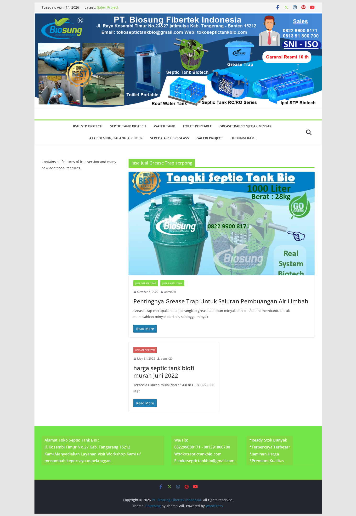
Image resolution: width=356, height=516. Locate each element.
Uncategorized (145, 350)
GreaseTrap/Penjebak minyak (245, 126)
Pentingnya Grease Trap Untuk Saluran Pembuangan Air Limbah (220, 301)
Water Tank (164, 126)
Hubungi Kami (243, 138)
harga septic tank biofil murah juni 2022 (164, 371)
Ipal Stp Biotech (87, 126)
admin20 (170, 292)
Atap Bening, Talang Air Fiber (115, 138)
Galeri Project (107, 7)
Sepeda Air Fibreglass (169, 138)
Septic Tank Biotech (128, 126)
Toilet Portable (197, 126)
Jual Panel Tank (172, 283)
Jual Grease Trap (145, 283)
